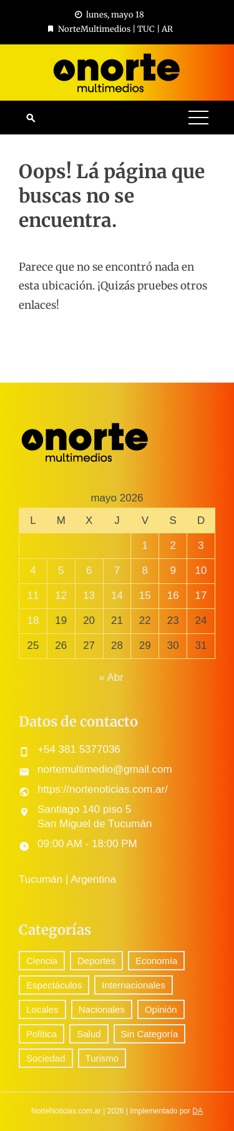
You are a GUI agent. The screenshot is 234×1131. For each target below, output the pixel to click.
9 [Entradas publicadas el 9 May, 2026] (172, 570)
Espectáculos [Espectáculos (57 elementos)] (54, 985)
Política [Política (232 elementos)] (41, 1033)
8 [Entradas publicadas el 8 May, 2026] (145, 570)
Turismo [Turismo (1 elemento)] (102, 1058)
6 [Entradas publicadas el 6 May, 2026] (89, 570)
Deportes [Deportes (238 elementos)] (96, 960)
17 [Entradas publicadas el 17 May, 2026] (201, 595)
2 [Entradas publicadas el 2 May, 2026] (172, 545)
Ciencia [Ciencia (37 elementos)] (41, 960)
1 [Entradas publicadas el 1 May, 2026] (145, 545)
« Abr (111, 677)
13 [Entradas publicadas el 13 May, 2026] (89, 595)
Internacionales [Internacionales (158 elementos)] (133, 985)
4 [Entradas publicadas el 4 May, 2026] (33, 570)
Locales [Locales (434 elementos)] (42, 1009)
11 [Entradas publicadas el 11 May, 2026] (33, 595)
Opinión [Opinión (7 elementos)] (161, 1009)
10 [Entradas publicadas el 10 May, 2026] (201, 570)
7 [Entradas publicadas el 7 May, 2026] (117, 570)
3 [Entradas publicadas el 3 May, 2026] (200, 545)
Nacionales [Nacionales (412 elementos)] (102, 1009)
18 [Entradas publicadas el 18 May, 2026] (33, 620)
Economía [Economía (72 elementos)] (156, 960)
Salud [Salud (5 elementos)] (88, 1033)
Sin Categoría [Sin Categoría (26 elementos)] (149, 1033)
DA (197, 1111)
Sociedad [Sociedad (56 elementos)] (46, 1058)
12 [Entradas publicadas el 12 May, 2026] (61, 595)
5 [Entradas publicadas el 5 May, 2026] (61, 570)
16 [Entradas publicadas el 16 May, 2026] (173, 595)
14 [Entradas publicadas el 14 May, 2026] (117, 595)
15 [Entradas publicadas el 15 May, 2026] (145, 595)
